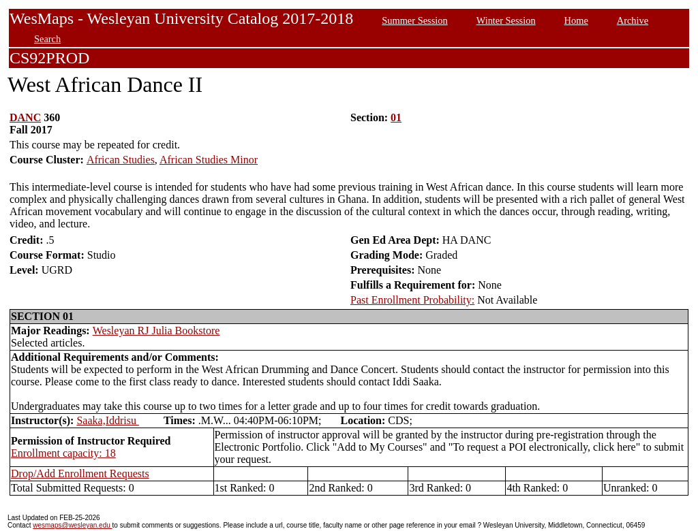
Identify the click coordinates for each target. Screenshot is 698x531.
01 (396, 117)
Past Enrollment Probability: (412, 300)
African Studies (121, 159)
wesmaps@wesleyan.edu (72, 525)
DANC (25, 117)
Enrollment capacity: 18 (63, 453)
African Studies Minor (209, 159)
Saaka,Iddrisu (107, 420)
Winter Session (506, 20)
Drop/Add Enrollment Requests (80, 473)
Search (47, 38)
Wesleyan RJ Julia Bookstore (156, 330)
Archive (632, 20)
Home (576, 20)
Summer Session (414, 20)
